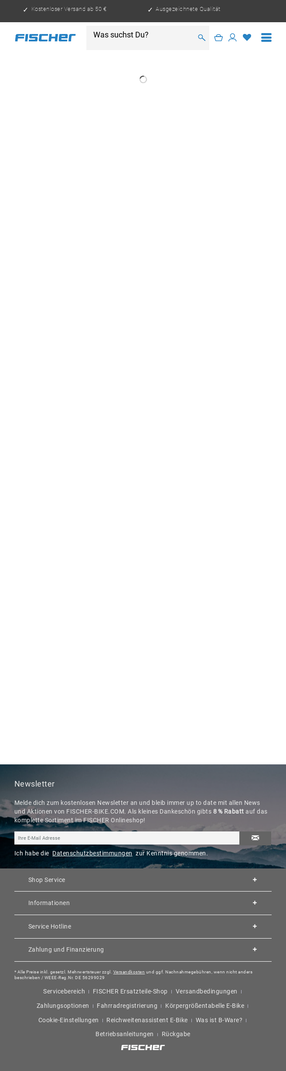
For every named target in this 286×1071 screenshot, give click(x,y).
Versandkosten (129, 972)
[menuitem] (266, 37)
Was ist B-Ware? (219, 1020)
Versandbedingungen (207, 991)
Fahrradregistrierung (127, 1005)
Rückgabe (176, 1033)
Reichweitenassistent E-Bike (147, 1020)
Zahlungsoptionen (63, 1005)
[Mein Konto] (232, 38)
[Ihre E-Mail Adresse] (127, 838)
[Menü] (266, 37)
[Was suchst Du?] (142, 35)
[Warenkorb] (218, 38)
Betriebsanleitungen (124, 1033)
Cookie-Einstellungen (68, 1020)
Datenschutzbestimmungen (92, 853)
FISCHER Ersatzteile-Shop (130, 991)
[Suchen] (201, 37)
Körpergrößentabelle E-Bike (204, 1005)
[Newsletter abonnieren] (255, 838)
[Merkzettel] (247, 38)
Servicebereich (64, 991)
